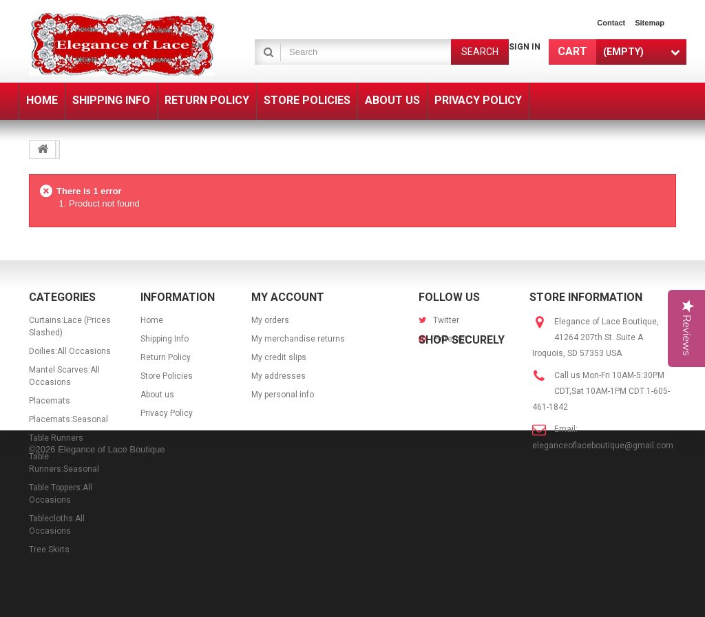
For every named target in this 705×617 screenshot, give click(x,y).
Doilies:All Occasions (70, 351)
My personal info (282, 394)
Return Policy (165, 357)
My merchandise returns (298, 339)
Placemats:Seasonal (68, 419)
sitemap (649, 23)
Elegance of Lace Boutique (111, 598)
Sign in (524, 47)
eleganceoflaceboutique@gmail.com (602, 445)
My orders (270, 320)
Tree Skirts (49, 549)
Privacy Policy (166, 413)
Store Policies (166, 376)
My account (287, 297)
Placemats (49, 401)
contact (611, 23)
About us (157, 394)
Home (151, 320)
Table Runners (56, 438)
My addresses (278, 376)
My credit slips (278, 357)
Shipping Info (164, 339)
